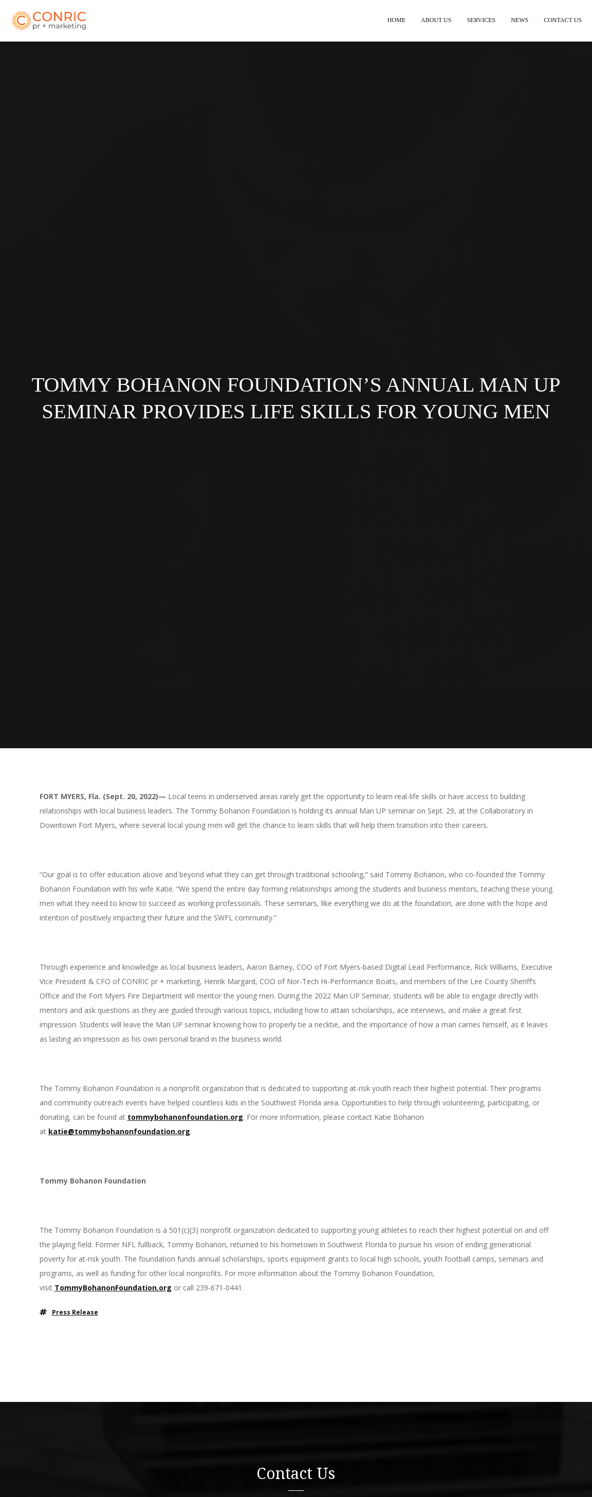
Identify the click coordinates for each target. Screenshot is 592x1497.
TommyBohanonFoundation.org (113, 1288)
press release (75, 1312)
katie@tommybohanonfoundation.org (119, 1132)
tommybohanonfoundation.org (185, 1117)
